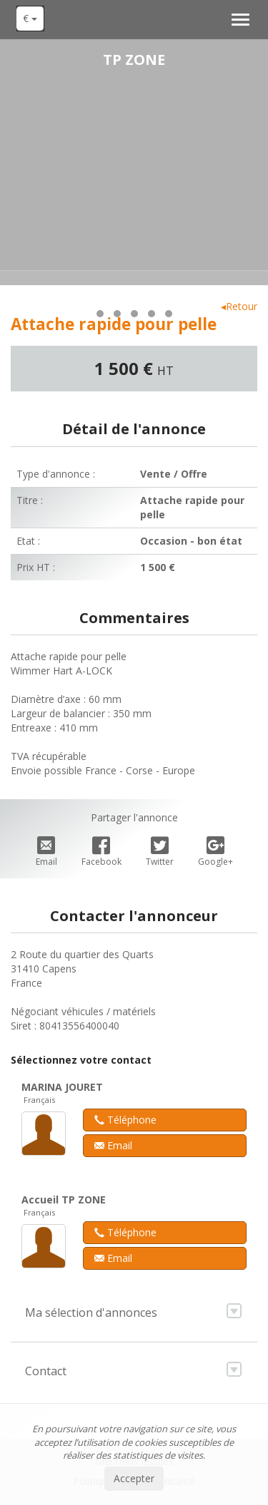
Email (46, 852)
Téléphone (125, 1119)
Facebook (101, 852)
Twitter (160, 852)
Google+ (215, 852)
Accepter (134, 1478)
